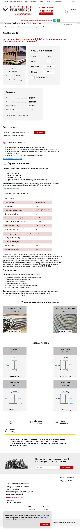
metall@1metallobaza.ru (23, 15)
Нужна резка (38, 79)
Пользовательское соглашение (64, 525)
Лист (35, 24)
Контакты (33, 1)
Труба (29, 24)
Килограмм (35, 69)
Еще (41, 24)
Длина (33, 59)
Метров (34, 74)
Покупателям (57, 1)
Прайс (48, 1)
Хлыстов (34, 64)
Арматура (7, 24)
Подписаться (66, 470)
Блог (29, 509)
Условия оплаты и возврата (12, 161)
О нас (26, 1)
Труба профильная (18, 24)
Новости (46, 509)
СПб (5, 1)
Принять (45, 524)
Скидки (41, 1)
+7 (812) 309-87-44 (67, 480)
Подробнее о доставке (11, 191)
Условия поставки (15, 1)
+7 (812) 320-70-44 (67, 483)
